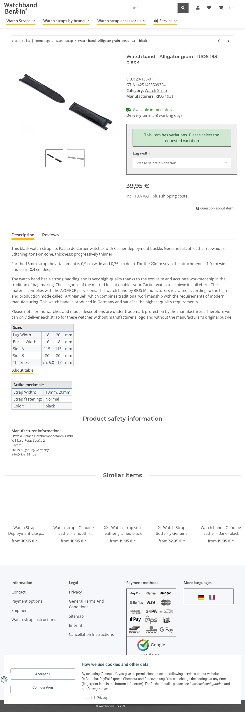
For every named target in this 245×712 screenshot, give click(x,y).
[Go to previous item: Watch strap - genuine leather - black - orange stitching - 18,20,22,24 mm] (219, 41)
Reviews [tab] (50, 235)
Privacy (104, 698)
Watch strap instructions (33, 619)
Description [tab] (22, 235)
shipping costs (174, 196)
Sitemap (76, 616)
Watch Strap (156, 90)
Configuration (45, 687)
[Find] (153, 8)
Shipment (20, 610)
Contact (18, 592)
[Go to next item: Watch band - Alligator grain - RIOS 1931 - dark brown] (229, 41)
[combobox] (182, 163)
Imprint (89, 698)
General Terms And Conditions (86, 604)
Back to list (22, 40)
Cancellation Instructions (91, 634)
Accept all (45, 674)
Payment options (26, 601)
